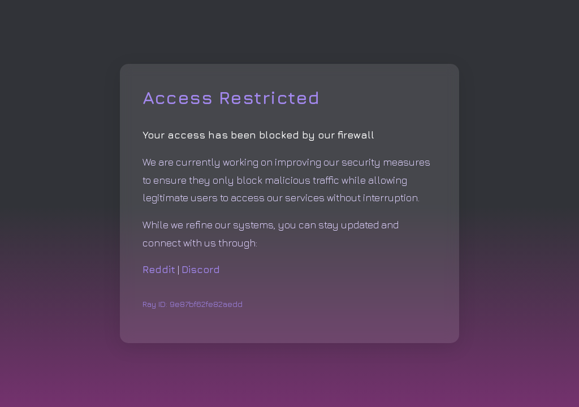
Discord (201, 269)
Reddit (158, 269)
